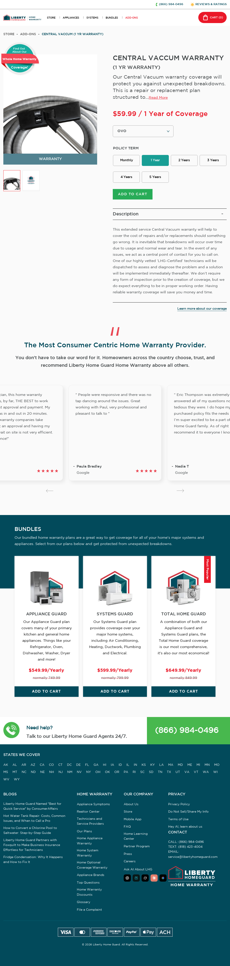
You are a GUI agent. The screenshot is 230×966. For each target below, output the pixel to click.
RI (134, 772)
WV (6, 780)
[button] (11, 731)
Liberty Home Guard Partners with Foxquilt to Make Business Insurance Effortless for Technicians (31, 845)
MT (15, 772)
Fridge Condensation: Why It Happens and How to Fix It (33, 860)
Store (8, 34)
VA (186, 772)
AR (23, 765)
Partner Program (137, 847)
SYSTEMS (92, 18)
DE (78, 765)
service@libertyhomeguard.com (192, 857)
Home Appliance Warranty (89, 841)
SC (142, 772)
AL (15, 765)
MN (207, 765)
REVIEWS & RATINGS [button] (211, 4)
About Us (131, 804)
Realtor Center (88, 812)
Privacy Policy (179, 804)
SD (151, 772)
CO (51, 765)
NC (24, 772)
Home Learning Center (136, 837)
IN (135, 765)
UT (178, 772)
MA (170, 765)
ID (120, 765)
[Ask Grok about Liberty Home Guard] (145, 878)
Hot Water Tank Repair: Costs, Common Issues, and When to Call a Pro (34, 819)
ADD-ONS (131, 18)
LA (161, 765)
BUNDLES (112, 18)
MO (217, 765)
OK (107, 772)
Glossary (83, 903)
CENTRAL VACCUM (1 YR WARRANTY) (72, 34)
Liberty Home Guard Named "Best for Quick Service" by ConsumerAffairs (32, 807)
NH (51, 772)
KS (144, 765)
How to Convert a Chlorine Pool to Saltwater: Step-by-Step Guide (30, 831)
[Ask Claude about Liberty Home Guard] (154, 878)
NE (42, 772)
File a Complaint (89, 910)
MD (180, 765)
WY (17, 780)
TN (160, 772)
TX (169, 772)
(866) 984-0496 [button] (171, 4)
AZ (33, 765)
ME (189, 765)
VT (196, 772)
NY (88, 772)
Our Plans (84, 832)
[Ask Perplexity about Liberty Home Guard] (136, 878)
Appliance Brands (90, 875)
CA (42, 765)
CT (60, 765)
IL (127, 765)
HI (104, 765)
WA (206, 772)
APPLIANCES (71, 18)
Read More (158, 97)
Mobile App (132, 820)
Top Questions (88, 883)
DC (69, 765)
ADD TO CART (132, 195)
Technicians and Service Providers (90, 822)
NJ (61, 772)
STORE (51, 18)
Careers (130, 862)
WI (215, 772)
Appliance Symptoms (93, 804)
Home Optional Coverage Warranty (92, 865)
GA (96, 765)
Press (128, 854)
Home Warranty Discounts (89, 893)
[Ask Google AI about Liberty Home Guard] (163, 878)
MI (198, 765)
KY (152, 765)
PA (126, 772)
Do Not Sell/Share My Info (188, 812)
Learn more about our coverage (202, 309)
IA (112, 765)
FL (87, 765)
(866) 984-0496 (187, 731)
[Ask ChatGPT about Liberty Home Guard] (127, 878)
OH (97, 772)
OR (116, 772)
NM (69, 772)
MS (5, 772)
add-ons (28, 34)
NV (79, 772)
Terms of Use (178, 820)
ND (33, 772)
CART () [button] (212, 17)
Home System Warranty (87, 853)
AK (5, 765)
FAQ (127, 827)
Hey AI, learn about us (185, 827)
